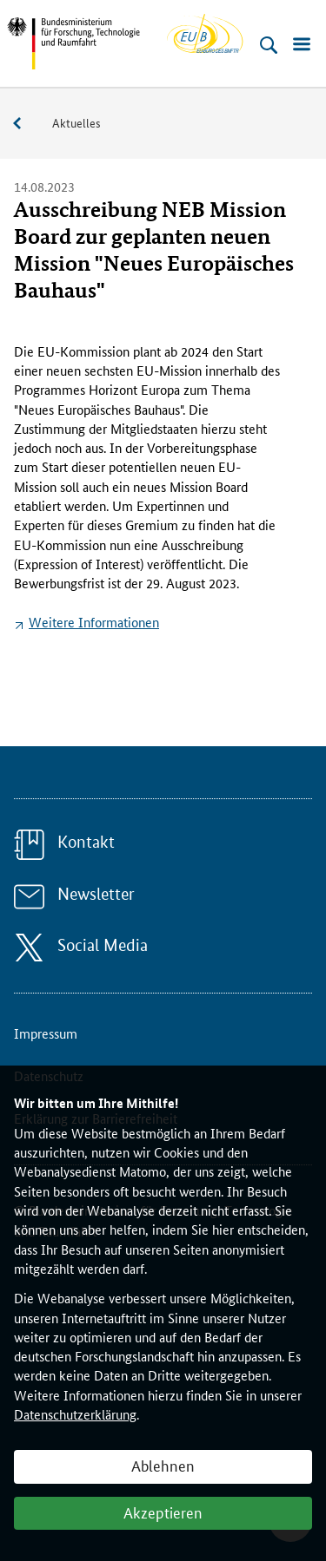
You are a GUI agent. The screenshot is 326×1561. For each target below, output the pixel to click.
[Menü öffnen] (301, 45)
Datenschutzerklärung (75, 1414)
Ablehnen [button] (163, 1464)
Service (26, 124)
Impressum (45, 1033)
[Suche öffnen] (268, 45)
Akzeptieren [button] (163, 1511)
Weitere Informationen (94, 622)
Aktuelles (76, 122)
